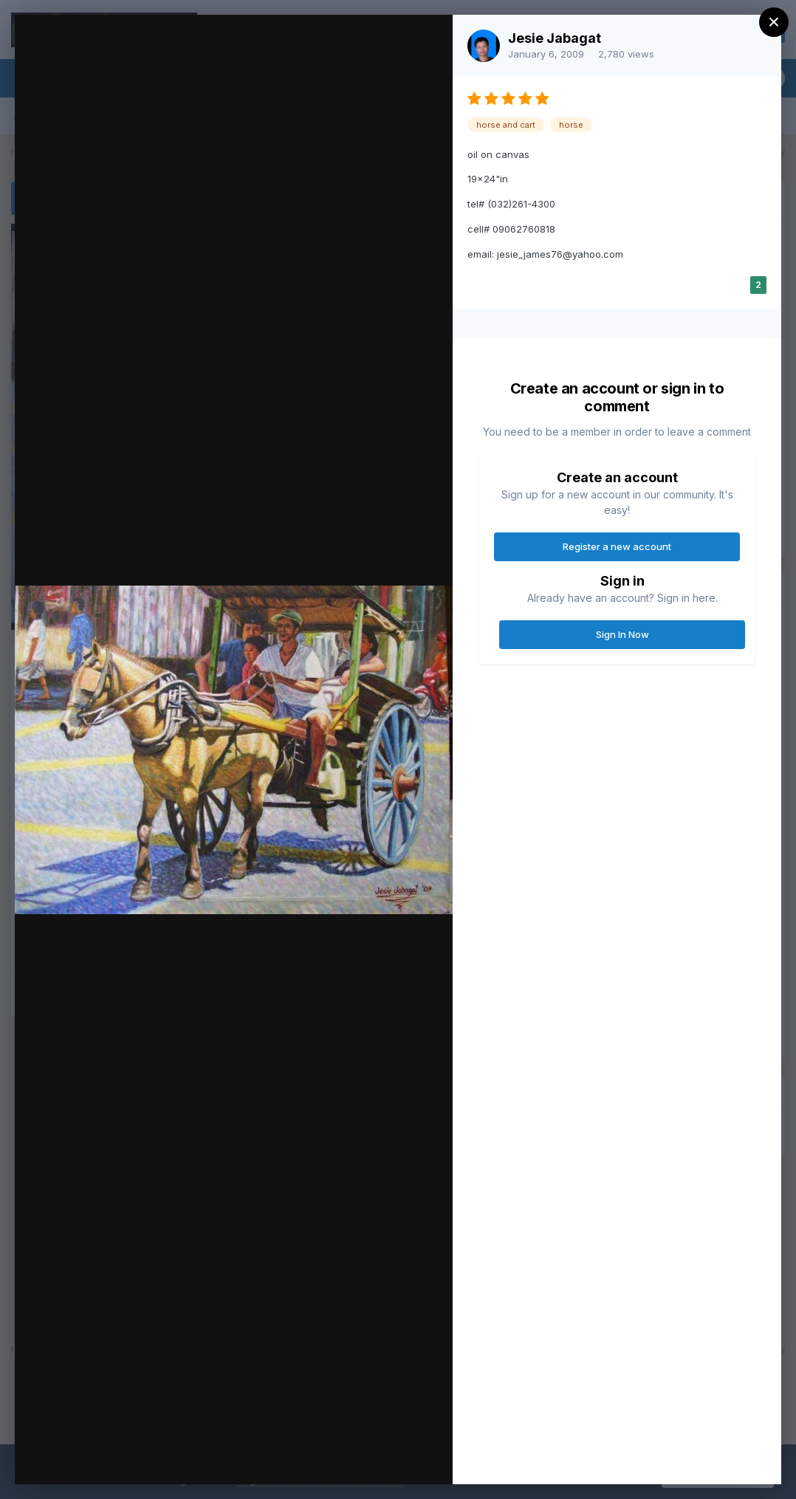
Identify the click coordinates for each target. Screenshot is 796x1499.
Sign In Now (622, 634)
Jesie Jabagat (554, 38)
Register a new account (617, 546)
